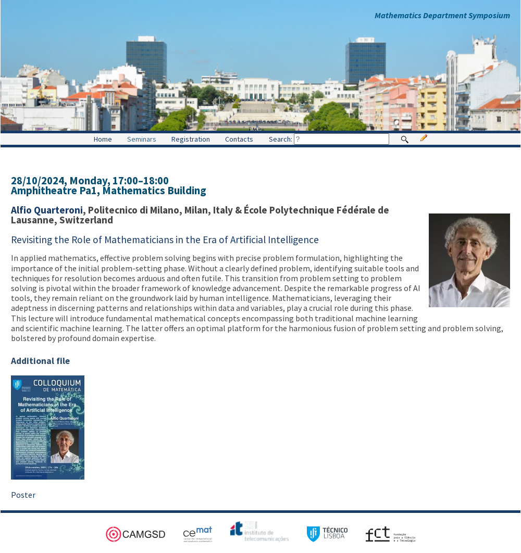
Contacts (239, 139)
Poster (23, 494)
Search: (329, 139)
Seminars (141, 139)
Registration (190, 139)
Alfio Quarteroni (47, 210)
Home (103, 139)
